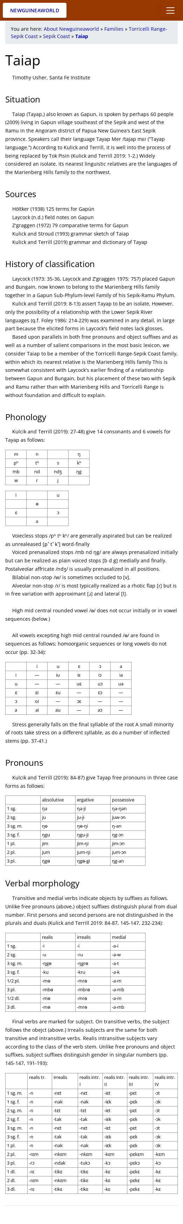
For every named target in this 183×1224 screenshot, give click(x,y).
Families (114, 29)
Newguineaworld (34, 10)
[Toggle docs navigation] (170, 10)
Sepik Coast (56, 36)
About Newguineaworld (71, 29)
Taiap (81, 36)
